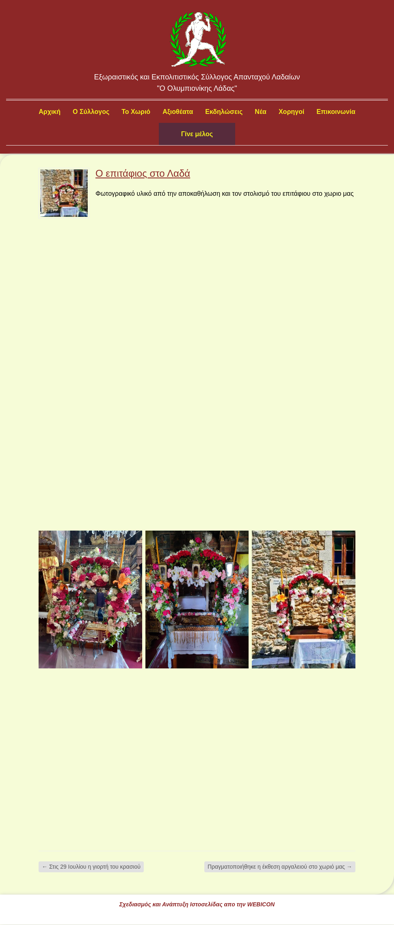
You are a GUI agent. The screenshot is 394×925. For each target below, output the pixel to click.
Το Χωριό (135, 111)
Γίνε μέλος (197, 134)
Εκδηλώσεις (223, 111)
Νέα (260, 111)
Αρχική (50, 111)
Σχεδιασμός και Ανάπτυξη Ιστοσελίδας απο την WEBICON (197, 904)
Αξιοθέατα (177, 111)
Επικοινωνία (335, 111)
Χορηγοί (291, 111)
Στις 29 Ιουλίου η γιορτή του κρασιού (91, 866)
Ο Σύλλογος (91, 111)
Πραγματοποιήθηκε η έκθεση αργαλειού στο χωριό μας (280, 866)
